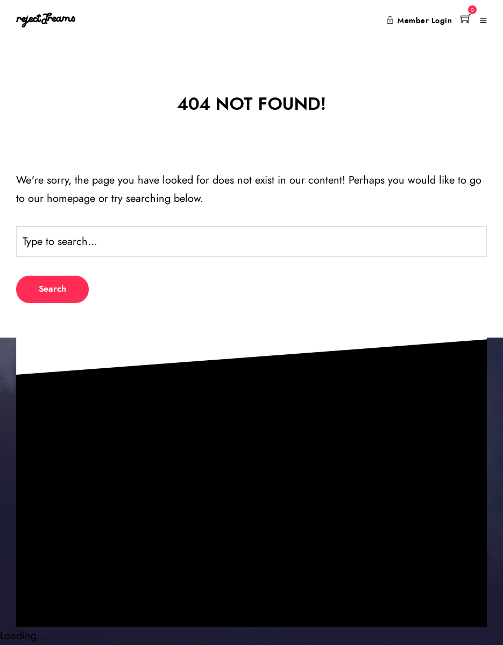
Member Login (419, 21)
